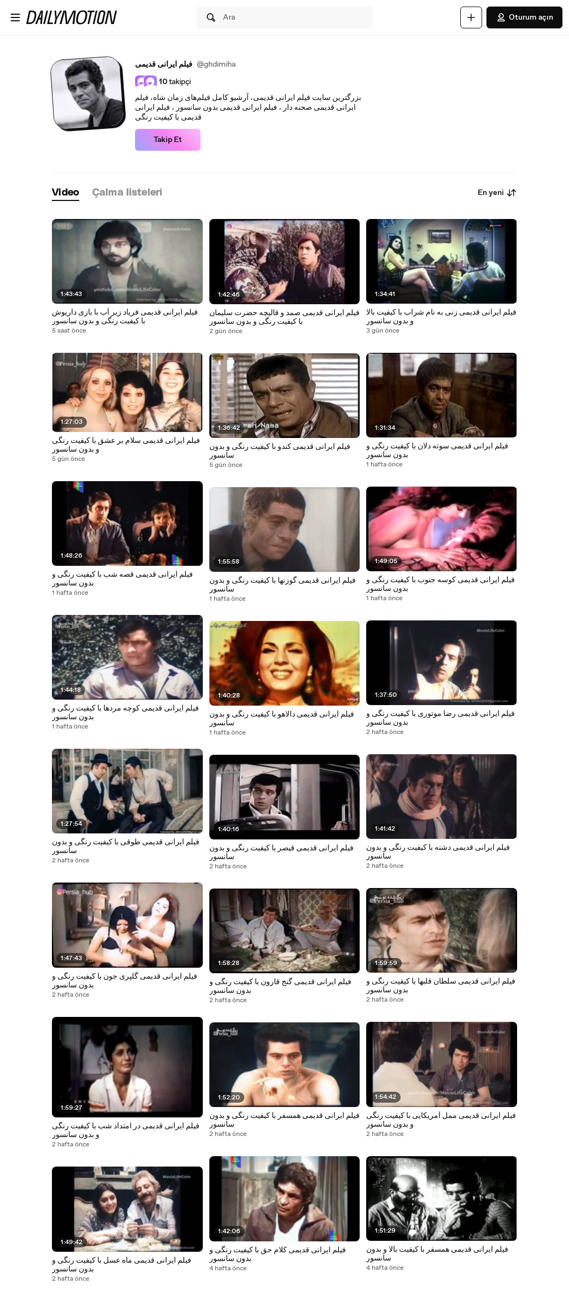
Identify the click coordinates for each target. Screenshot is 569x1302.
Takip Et (168, 140)
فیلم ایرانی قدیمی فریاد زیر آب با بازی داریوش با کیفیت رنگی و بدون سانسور (125, 317)
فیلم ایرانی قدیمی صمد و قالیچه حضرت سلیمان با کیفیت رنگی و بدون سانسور (284, 317)
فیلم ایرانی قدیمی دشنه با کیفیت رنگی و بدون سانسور (438, 852)
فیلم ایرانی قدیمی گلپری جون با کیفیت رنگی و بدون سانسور (124, 981)
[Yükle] (471, 17)
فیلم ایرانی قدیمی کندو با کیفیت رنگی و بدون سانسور (279, 451)
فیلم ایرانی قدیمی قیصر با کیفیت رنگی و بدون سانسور (281, 852)
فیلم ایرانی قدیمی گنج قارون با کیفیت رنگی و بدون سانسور (280, 986)
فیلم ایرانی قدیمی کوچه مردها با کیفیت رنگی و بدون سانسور (125, 712)
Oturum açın (524, 17)
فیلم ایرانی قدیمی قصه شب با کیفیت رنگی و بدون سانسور (122, 579)
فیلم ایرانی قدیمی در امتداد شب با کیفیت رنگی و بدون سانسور (126, 1130)
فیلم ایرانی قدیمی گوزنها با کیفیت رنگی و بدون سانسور (282, 585)
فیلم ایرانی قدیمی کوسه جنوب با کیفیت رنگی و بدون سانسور (440, 584)
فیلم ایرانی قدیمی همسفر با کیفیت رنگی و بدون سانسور (284, 1120)
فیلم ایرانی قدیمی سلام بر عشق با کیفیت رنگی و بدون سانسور (126, 445)
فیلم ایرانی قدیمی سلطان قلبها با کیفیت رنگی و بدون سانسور (440, 986)
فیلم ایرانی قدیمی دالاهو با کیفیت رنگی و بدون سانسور (281, 718)
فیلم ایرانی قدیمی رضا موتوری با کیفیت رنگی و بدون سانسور (440, 718)
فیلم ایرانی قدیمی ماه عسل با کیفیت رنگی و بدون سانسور (121, 1265)
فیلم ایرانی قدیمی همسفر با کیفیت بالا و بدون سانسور (437, 1254)
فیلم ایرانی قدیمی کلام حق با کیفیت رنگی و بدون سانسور (277, 1254)
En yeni (497, 192)
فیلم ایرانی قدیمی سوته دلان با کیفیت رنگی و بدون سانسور (437, 450)
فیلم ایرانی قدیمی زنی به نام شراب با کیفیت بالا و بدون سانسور (441, 317)
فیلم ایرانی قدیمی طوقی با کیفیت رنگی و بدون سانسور (126, 846)
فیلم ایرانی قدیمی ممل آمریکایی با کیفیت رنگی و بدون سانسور (441, 1120)
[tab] (65, 193)
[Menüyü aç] (15, 17)
